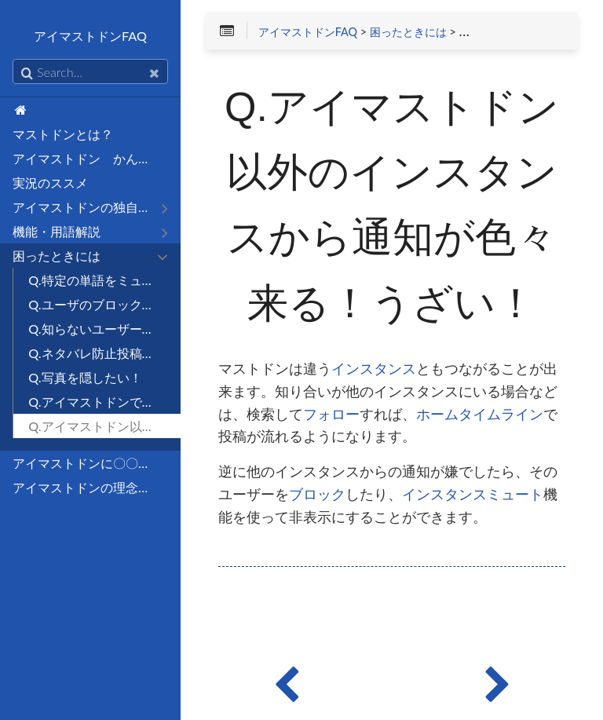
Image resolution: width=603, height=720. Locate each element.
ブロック (317, 495)
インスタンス (373, 369)
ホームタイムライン (479, 414)
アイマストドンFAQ (307, 32)
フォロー (331, 414)
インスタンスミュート (472, 495)
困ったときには (408, 32)
